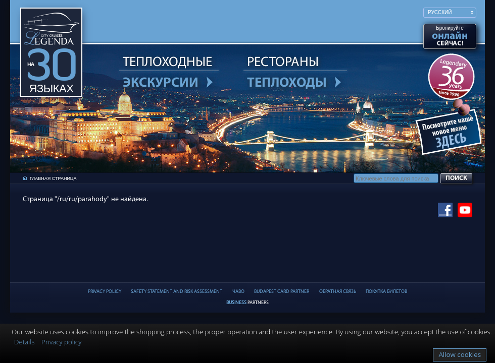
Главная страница (53, 178)
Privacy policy (61, 341)
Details (24, 341)
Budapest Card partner (281, 291)
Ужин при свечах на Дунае (450, 133)
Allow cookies (459, 354)
